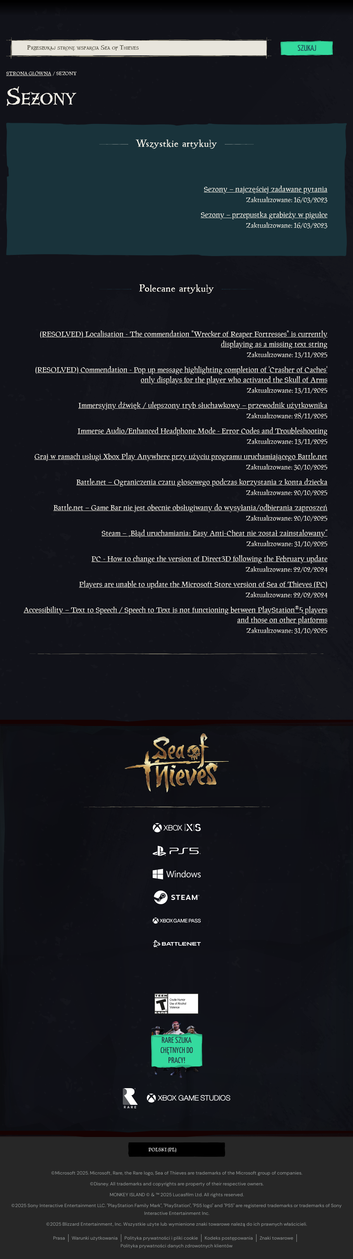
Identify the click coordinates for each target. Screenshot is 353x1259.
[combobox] (138, 48)
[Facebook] (120, 970)
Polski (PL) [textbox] (162, 1149)
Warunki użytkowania (95, 1238)
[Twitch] (152, 971)
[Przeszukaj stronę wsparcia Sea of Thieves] (139, 48)
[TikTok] (215, 971)
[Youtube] (175, 971)
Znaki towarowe (276, 1238)
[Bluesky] (231, 971)
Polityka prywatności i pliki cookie (161, 1238)
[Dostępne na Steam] (176, 898)
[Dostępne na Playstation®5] (176, 851)
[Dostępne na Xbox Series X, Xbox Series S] (176, 828)
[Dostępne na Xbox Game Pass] (176, 921)
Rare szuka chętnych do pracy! (176, 1051)
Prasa (59, 1238)
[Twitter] (135, 970)
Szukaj (307, 48)
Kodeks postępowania (229, 1238)
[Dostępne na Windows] (176, 875)
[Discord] (198, 971)
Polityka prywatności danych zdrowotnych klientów (176, 1246)
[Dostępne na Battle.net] (176, 944)
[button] (176, 1149)
